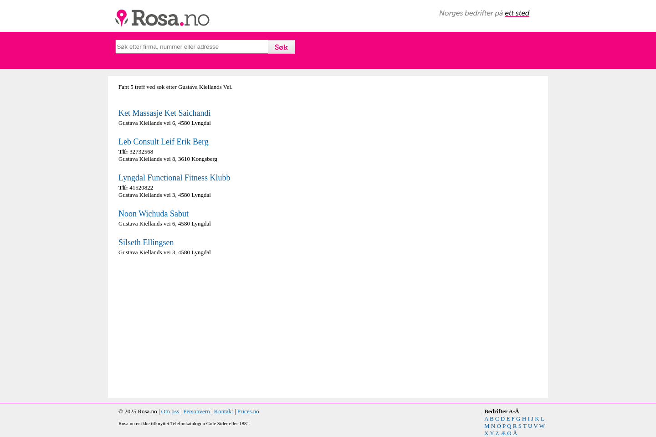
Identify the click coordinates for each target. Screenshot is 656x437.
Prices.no (248, 411)
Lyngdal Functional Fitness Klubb (174, 177)
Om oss (170, 411)
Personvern (196, 411)
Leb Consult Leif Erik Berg (163, 141)
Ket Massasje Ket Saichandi (164, 113)
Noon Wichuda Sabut (153, 213)
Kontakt (223, 411)
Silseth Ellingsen (146, 242)
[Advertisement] (220, 327)
